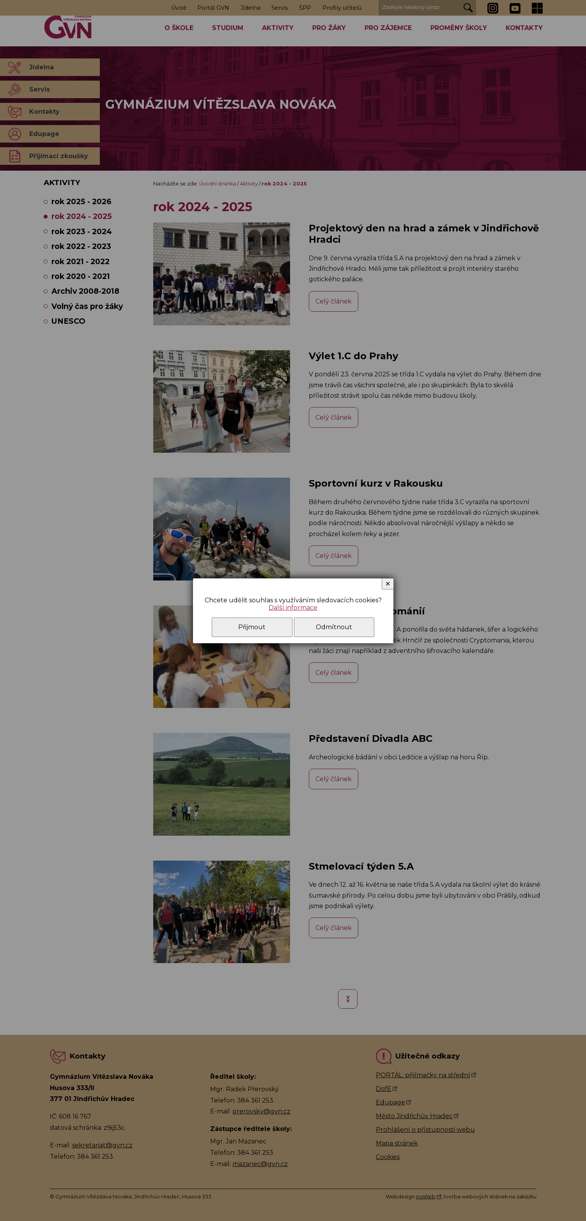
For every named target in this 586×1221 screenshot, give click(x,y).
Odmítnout (334, 627)
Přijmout (252, 627)
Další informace (293, 607)
